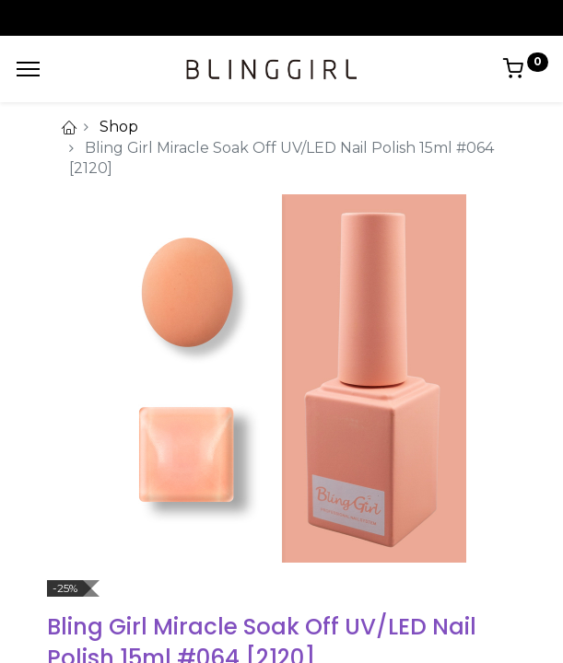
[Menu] (28, 69)
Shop (119, 126)
